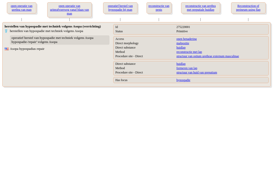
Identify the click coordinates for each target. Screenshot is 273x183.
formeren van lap (186, 68)
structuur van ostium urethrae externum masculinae (207, 56)
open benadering (186, 39)
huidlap (181, 47)
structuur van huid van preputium (196, 72)
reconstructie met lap (189, 52)
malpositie (182, 43)
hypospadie (183, 80)
